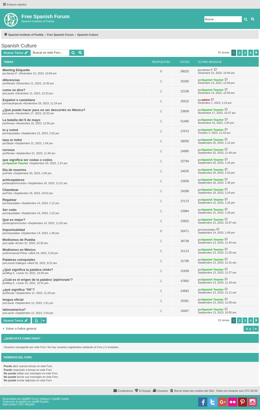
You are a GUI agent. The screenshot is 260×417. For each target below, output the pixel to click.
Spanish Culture (19, 45)
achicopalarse (13, 180)
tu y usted (10, 130)
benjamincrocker (16, 183)
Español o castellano (18, 100)
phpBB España (40, 401)
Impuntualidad (13, 230)
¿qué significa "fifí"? (18, 289)
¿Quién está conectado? (22, 338)
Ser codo (9, 210)
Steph (10, 143)
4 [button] (251, 52)
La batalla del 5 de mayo (21, 120)
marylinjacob (14, 103)
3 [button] (245, 52)
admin (206, 99)
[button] (256, 53)
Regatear (9, 200)
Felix (9, 173)
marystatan (13, 133)
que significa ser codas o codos (27, 160)
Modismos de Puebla (18, 240)
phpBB (25, 399)
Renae (10, 123)
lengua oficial (12, 299)
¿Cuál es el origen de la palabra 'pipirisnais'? (37, 279)
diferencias (11, 80)
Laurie (10, 93)
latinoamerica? (14, 309)
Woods (10, 83)
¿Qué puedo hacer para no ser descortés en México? (43, 110)
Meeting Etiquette (16, 70)
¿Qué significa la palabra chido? (27, 270)
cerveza (8, 150)
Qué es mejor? (13, 220)
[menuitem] (192, 391)
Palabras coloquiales (18, 260)
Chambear (10, 190)
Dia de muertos (14, 170)
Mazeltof (30, 404)
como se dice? (13, 90)
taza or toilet (12, 140)
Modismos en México (19, 250)
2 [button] (239, 52)
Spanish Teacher (213, 79)
